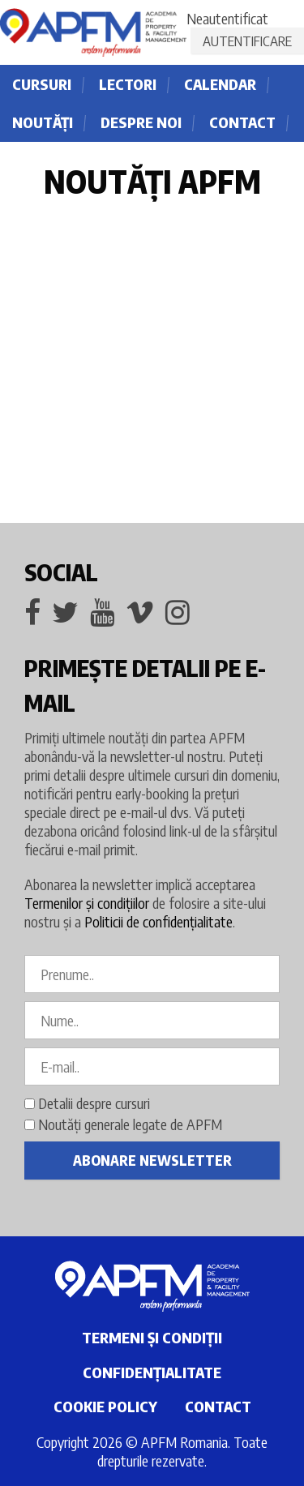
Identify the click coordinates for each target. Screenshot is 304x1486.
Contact (242, 122)
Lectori (127, 84)
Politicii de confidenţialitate (158, 921)
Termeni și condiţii (152, 1337)
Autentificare (247, 40)
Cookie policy (105, 1406)
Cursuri (41, 84)
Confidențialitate (152, 1372)
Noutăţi (42, 122)
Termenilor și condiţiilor (86, 902)
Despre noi (141, 122)
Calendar (220, 84)
